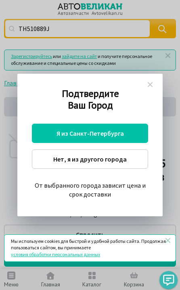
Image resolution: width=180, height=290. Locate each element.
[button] (168, 280)
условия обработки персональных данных (55, 254)
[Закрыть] (168, 240)
